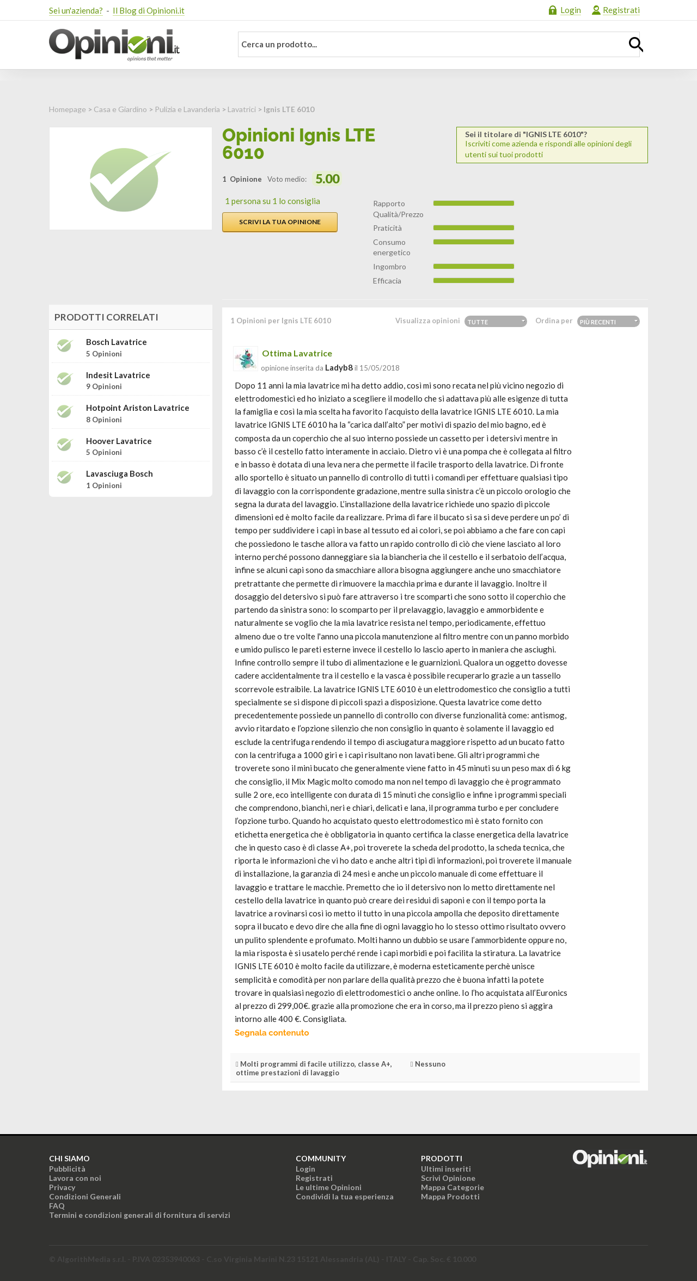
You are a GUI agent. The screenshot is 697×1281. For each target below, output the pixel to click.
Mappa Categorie (452, 1187)
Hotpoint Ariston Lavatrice (137, 407)
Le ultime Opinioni (329, 1187)
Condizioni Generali (85, 1196)
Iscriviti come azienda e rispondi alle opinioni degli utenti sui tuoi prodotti (552, 144)
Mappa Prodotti (450, 1196)
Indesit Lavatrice (118, 375)
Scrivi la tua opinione (280, 222)
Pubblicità (67, 1168)
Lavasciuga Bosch (119, 473)
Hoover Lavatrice (119, 441)
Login (570, 10)
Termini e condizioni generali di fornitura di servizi (139, 1215)
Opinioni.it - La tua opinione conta (133, 45)
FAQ (57, 1205)
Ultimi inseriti (446, 1168)
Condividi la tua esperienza (345, 1196)
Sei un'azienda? (76, 10)
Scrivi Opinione (448, 1178)
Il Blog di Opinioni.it (149, 10)
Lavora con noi (75, 1178)
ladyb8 (339, 367)
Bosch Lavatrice (116, 342)
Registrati (621, 10)
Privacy (62, 1187)
